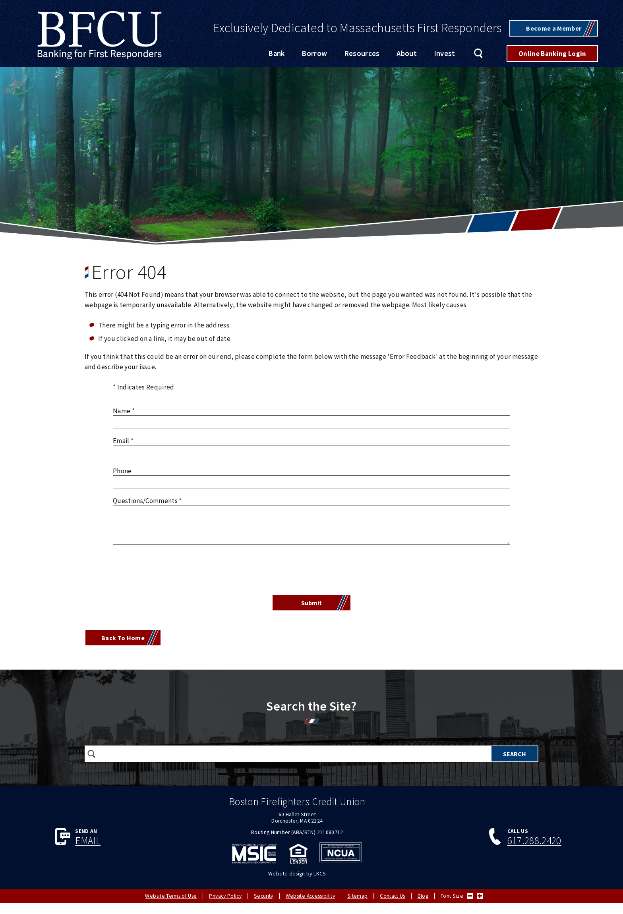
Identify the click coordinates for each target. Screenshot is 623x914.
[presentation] (311, 571)
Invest (444, 54)
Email (123, 441)
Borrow (314, 54)
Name (124, 411)
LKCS (319, 874)
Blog (423, 896)
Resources (362, 54)
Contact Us (392, 896)
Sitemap (357, 896)
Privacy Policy (225, 896)
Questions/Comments (147, 501)
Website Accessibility (310, 896)
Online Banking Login (552, 54)
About (407, 54)
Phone (122, 471)
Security (263, 896)
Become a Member (551, 28)
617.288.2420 (534, 843)
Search (479, 54)
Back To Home (125, 640)
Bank (276, 54)
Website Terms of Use (171, 896)
